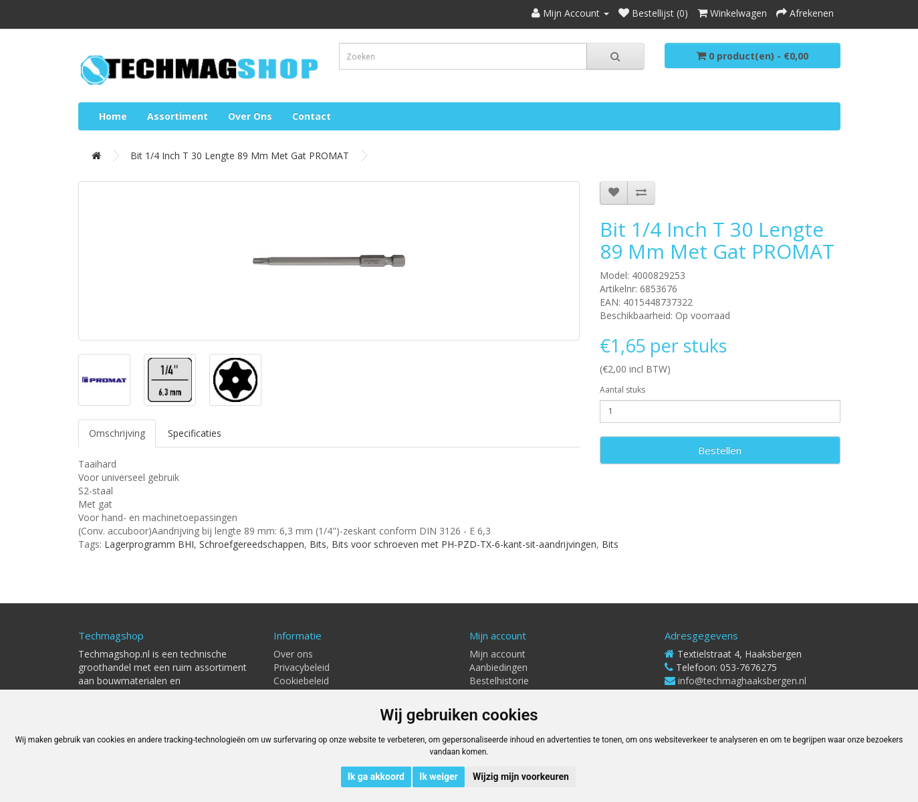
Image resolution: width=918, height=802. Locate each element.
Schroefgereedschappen (251, 544)
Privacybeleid (301, 667)
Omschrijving (117, 433)
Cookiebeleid (301, 680)
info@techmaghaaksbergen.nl (742, 680)
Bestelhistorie (499, 680)
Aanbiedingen (498, 667)
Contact (311, 116)
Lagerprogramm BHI (149, 544)
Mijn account (497, 653)
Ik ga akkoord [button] (376, 776)
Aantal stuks (622, 389)
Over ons (250, 116)
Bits (318, 544)
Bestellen (719, 450)
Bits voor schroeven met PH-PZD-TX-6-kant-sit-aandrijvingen (464, 544)
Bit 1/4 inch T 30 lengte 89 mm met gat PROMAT (239, 155)
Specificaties (194, 433)
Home (113, 116)
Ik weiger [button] (438, 776)
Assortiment (177, 116)
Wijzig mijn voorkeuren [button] (521, 776)
